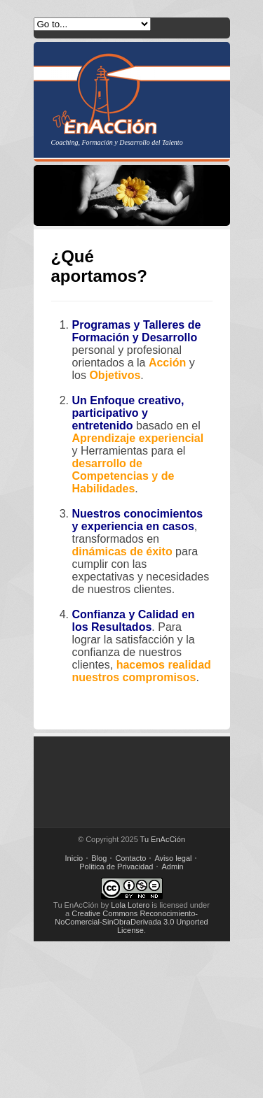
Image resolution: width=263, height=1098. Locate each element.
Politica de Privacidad (116, 866)
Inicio (74, 858)
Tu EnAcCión (162, 839)
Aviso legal (172, 858)
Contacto (130, 858)
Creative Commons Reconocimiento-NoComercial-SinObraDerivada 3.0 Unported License (131, 921)
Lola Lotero (130, 905)
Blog (99, 858)
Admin (173, 866)
